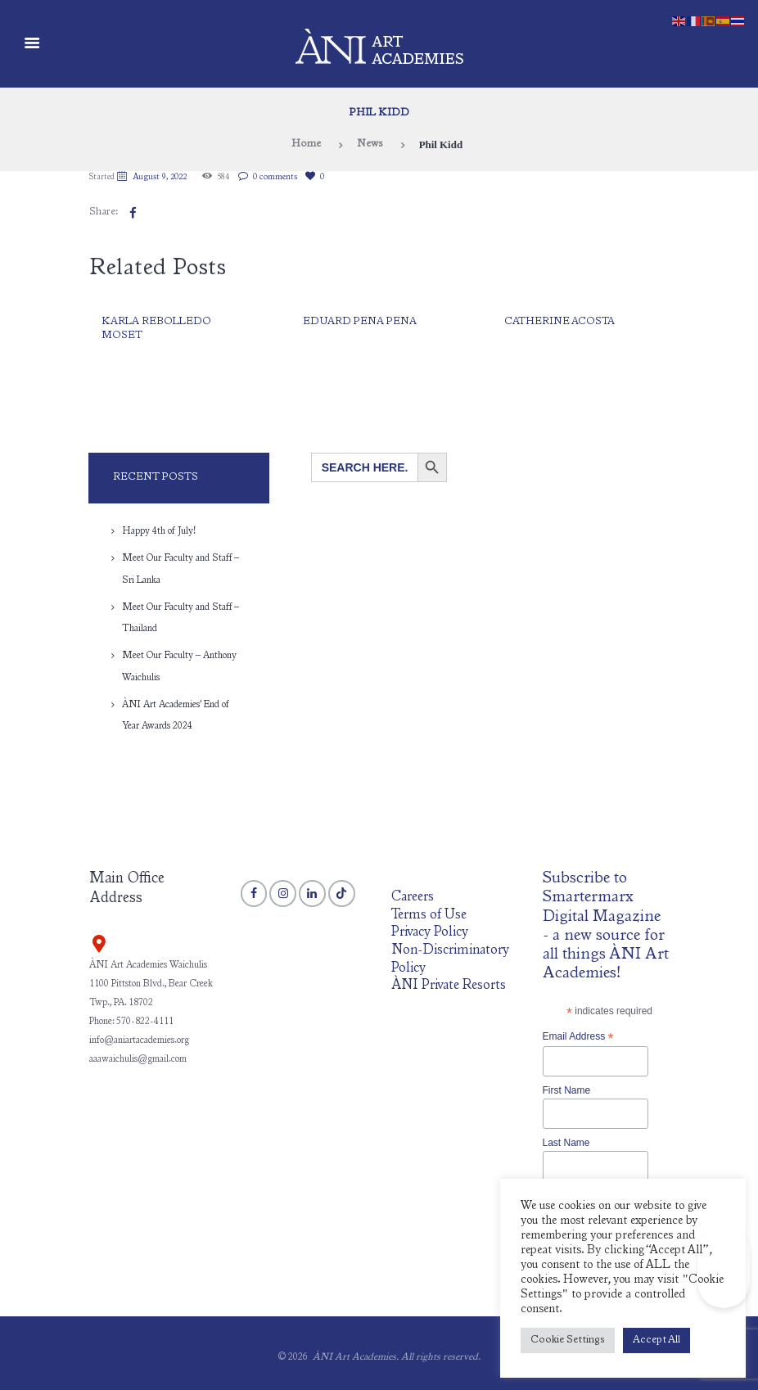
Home (306, 144)
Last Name (566, 1143)
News (370, 144)
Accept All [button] (656, 1340)
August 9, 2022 (160, 178)
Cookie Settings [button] (567, 1340)
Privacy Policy (429, 933)
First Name (567, 1090)
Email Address (578, 1037)
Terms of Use (429, 916)
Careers (412, 898)
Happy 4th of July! (159, 531)
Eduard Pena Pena (360, 322)
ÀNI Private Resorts (448, 986)
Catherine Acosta (559, 322)
